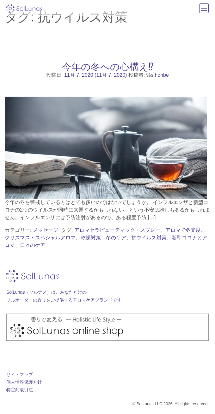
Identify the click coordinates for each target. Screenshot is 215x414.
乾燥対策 (91, 237)
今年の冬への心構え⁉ (107, 66)
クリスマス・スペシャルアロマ (40, 237)
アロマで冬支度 (183, 230)
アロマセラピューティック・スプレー (117, 230)
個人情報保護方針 (24, 382)
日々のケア (32, 245)
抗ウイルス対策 (149, 237)
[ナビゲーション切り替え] (204, 8)
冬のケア (116, 237)
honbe (162, 75)
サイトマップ (19, 374)
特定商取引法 (19, 389)
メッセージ (45, 230)
